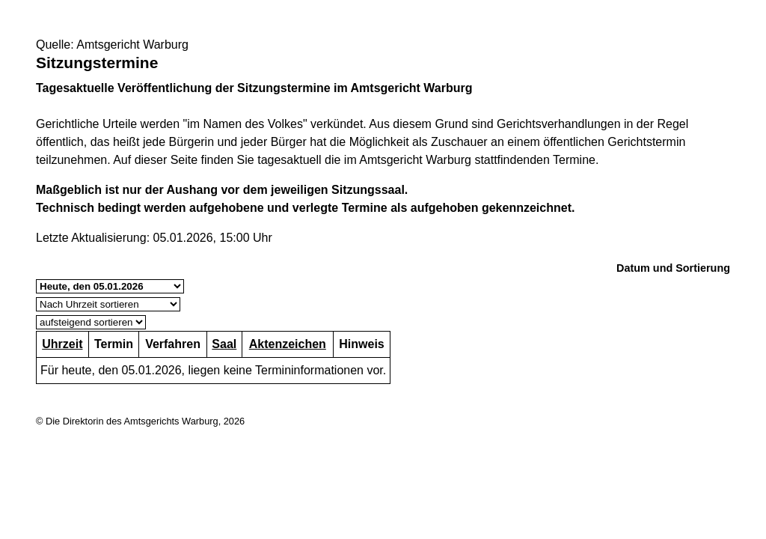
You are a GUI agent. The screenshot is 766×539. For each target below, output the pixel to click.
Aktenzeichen (287, 344)
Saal (224, 344)
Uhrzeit (62, 344)
